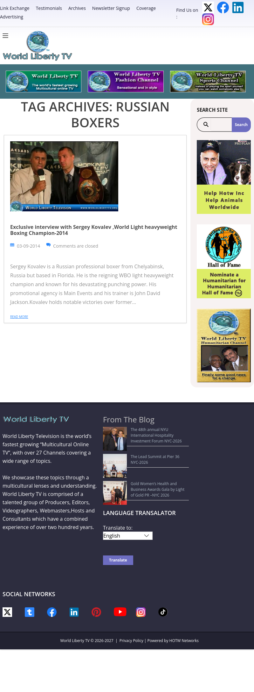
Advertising (11, 17)
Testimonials (49, 8)
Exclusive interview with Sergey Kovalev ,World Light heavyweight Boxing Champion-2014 (93, 230)
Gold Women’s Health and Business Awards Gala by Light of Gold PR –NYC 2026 (145, 457)
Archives (77, 8)
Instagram (208, 19)
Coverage (146, 8)
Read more (19, 316)
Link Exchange (15, 8)
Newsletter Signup (111, 8)
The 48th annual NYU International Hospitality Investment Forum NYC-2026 (147, 432)
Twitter (208, 7)
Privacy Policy (131, 607)
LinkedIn (238, 7)
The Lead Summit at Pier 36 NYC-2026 (140, 445)
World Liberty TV (75, 607)
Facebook (223, 7)
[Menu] (7, 35)
